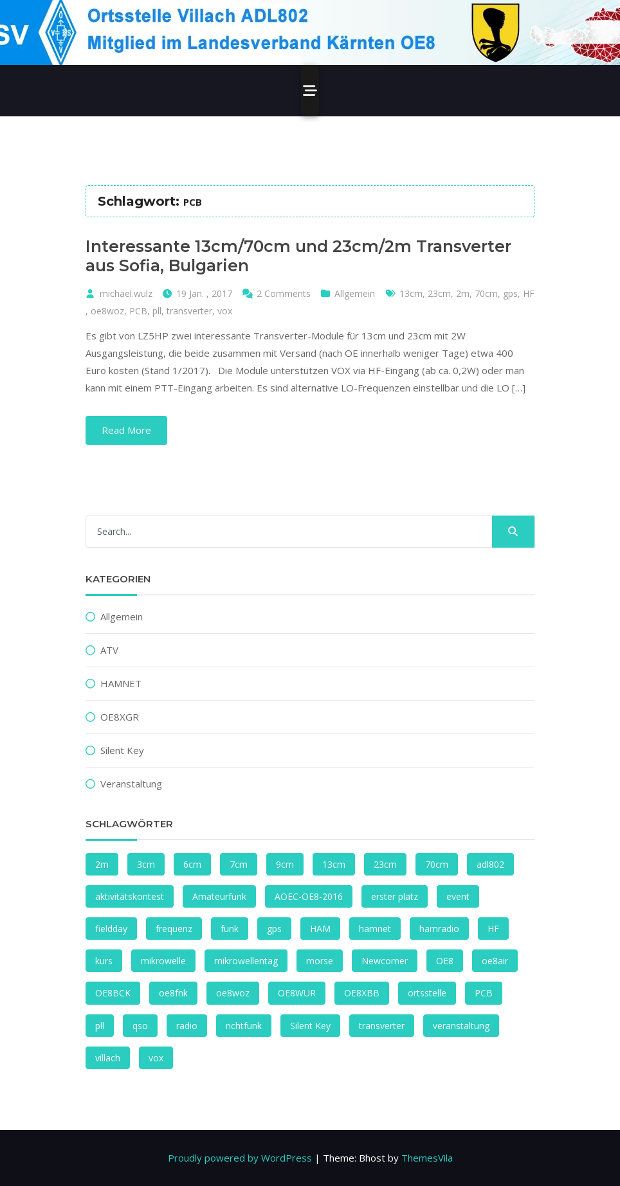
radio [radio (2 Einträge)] (186, 1026)
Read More (126, 430)
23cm (439, 293)
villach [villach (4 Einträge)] (107, 1058)
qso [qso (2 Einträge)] (140, 1026)
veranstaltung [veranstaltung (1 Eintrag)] (461, 1026)
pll (156, 311)
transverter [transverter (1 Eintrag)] (382, 1026)
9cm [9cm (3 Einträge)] (285, 864)
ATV (109, 649)
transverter (189, 311)
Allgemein (354, 293)
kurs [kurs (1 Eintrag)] (104, 961)
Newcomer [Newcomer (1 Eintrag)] (384, 961)
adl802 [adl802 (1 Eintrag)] (490, 864)
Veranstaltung (131, 783)
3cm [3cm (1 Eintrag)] (146, 864)
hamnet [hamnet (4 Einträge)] (375, 928)
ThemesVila (427, 1157)
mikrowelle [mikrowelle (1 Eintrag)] (163, 961)
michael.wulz (126, 293)
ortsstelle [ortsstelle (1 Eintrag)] (427, 993)
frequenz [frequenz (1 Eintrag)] (174, 928)
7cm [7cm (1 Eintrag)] (239, 864)
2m (463, 293)
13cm (411, 293)
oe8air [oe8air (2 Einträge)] (495, 961)
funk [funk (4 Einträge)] (230, 928)
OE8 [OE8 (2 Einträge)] (444, 961)
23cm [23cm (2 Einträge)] (385, 864)
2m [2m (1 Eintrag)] (102, 864)
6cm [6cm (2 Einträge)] (192, 864)
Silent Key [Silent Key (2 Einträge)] (310, 1026)
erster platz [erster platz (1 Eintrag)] (394, 896)
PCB (138, 311)
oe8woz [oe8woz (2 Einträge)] (233, 993)
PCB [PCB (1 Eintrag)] (484, 993)
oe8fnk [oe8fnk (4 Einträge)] (173, 993)
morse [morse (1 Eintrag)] (319, 961)
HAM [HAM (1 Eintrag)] (320, 928)
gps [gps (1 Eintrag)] (274, 928)
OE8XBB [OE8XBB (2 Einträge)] (361, 993)
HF (528, 293)
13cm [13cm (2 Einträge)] (333, 864)
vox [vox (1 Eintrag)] (156, 1058)
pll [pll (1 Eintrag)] (99, 1026)
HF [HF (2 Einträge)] (493, 928)
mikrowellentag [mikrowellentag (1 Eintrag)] (246, 961)
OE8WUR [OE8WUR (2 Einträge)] (297, 993)
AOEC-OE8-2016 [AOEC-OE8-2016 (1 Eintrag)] (309, 896)
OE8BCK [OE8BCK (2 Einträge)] (113, 993)
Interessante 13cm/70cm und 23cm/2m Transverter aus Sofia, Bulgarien (298, 256)
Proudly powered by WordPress (240, 1157)
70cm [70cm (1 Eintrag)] (436, 864)
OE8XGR (119, 716)
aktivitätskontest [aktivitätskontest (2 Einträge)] (129, 896)
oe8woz (107, 311)
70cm (486, 293)
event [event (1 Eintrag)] (458, 896)
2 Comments (284, 293)
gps (510, 293)
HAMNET (120, 683)
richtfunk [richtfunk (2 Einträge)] (244, 1026)
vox (224, 311)
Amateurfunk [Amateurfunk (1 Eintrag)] (219, 896)
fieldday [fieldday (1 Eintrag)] (111, 928)
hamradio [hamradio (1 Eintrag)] (439, 928)
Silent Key (122, 750)
